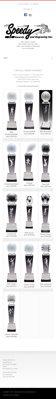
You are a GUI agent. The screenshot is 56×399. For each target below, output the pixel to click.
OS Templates (15, 395)
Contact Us (28, 9)
